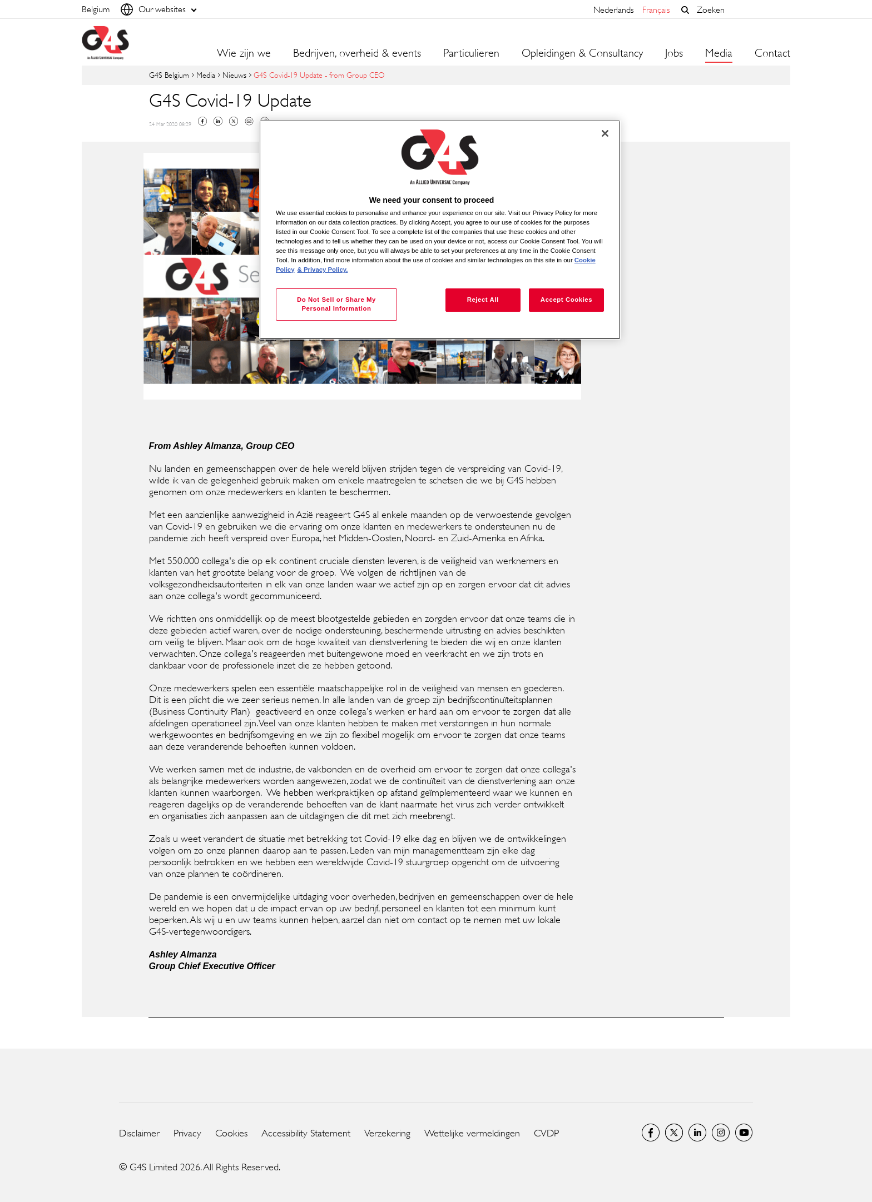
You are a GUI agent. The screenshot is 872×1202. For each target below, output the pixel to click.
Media (205, 74)
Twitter (233, 121)
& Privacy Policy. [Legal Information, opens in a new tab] (323, 269)
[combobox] (740, 10)
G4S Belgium (169, 74)
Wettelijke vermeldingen (472, 1133)
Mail (249, 121)
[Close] (605, 133)
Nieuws (234, 74)
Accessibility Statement (305, 1133)
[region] (440, 230)
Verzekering (387, 1133)
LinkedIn (697, 1132)
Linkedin (218, 121)
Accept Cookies (566, 299)
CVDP (546, 1133)
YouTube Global (744, 1132)
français (656, 9)
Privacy (187, 1133)
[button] (685, 10)
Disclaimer (139, 1133)
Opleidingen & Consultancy (582, 53)
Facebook (202, 121)
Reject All (483, 299)
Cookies (231, 1133)
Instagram (721, 1132)
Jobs (674, 53)
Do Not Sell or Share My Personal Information (336, 304)
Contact (772, 53)
